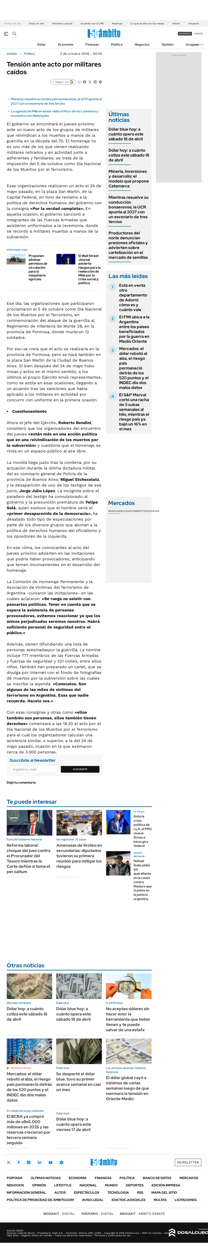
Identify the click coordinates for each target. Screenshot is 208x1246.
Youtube (50, 1162)
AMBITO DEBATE (142, 1214)
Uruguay (192, 44)
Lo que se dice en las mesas (147, 23)
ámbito (12, 53)
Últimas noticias (46, 1178)
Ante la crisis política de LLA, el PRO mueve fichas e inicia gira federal (143, 831)
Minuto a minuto (21, 1068)
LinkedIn (39, 1162)
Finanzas (92, 44)
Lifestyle (62, 1185)
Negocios (142, 44)
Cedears (153, 511)
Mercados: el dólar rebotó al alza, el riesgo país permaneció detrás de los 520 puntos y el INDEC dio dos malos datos (134, 368)
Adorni (176, 23)
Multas (160, 1200)
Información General (26, 1192)
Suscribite (80, 769)
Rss (140, 1192)
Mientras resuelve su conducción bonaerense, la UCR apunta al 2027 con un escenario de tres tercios (56, 101)
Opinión (168, 44)
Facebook (19, 1162)
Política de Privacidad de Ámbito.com (40, 1200)
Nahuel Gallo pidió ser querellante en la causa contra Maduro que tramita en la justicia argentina (143, 880)
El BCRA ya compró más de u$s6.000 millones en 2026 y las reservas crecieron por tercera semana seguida (28, 1129)
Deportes (134, 1185)
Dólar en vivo (36, 23)
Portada (15, 1178)
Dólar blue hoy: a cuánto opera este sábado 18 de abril (126, 134)
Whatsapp (61, 1162)
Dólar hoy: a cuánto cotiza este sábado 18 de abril (129, 155)
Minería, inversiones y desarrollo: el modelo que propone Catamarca (129, 179)
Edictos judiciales (128, 1200)
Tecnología (118, 1192)
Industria (193, 23)
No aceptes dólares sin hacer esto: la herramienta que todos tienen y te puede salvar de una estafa (128, 1019)
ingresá (198, 33)
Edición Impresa (166, 1185)
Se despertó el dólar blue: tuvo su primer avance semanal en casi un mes (78, 1081)
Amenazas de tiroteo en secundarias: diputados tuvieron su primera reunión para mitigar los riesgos (79, 856)
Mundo (111, 1185)
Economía (65, 44)
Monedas (114, 511)
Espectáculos (86, 1192)
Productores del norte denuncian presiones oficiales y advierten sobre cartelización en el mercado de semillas (128, 245)
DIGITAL (59, 1214)
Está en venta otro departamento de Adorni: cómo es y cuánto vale (133, 297)
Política (117, 44)
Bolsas (125, 511)
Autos (60, 1192)
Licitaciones (186, 1200)
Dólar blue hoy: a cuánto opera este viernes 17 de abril (73, 1124)
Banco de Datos (157, 1178)
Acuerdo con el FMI (92, 23)
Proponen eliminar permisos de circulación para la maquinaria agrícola (38, 267)
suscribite (185, 33)
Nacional (88, 1185)
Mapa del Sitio (164, 1192)
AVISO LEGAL (92, 1200)
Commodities (139, 511)
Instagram (28, 1162)
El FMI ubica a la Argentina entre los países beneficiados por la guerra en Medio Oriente (134, 329)
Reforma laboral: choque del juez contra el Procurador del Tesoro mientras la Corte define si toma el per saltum (28, 858)
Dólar (41, 44)
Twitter (9, 1162)
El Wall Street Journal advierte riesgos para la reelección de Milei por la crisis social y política (89, 269)
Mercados (188, 1178)
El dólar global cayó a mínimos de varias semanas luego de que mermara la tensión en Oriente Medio (127, 1088)
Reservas (117, 23)
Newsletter (188, 1162)
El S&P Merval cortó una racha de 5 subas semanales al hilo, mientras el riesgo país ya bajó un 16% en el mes (134, 412)
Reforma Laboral (62, 23)
